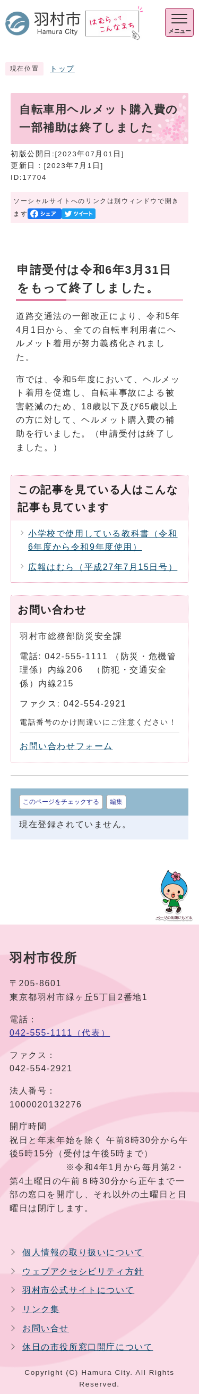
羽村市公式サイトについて (78, 1290)
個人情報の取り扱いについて (83, 1252)
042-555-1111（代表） (60, 1032)
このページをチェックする (61, 801)
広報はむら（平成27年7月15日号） (102, 567)
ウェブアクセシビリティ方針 (83, 1271)
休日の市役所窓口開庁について (87, 1346)
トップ (62, 69)
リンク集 (40, 1309)
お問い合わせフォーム (66, 746)
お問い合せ (45, 1328)
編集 (116, 801)
